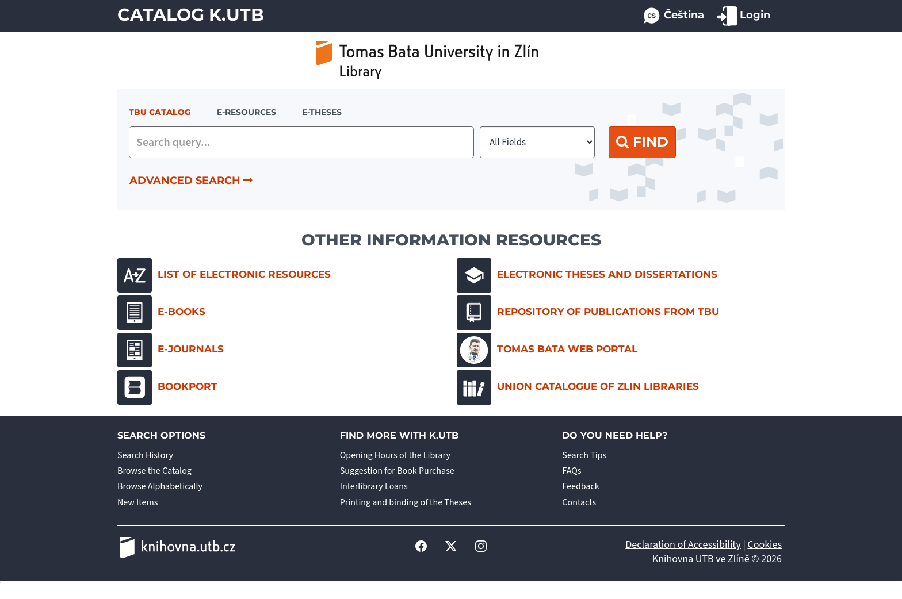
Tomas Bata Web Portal (547, 350)
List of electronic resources (224, 275)
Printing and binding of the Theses (405, 502)
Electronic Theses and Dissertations (587, 275)
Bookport (167, 387)
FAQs (571, 470)
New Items (137, 502)
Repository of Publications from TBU (588, 312)
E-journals (170, 350)
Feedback (580, 486)
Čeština (673, 16)
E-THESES (322, 112)
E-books (161, 312)
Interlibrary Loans (374, 486)
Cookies (764, 544)
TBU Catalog (160, 112)
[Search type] (537, 142)
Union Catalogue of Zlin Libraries (578, 387)
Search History (145, 455)
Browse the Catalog (154, 470)
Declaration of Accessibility (683, 544)
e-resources (246, 112)
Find (642, 141)
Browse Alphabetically (159, 486)
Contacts (579, 502)
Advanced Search (191, 180)
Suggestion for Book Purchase (397, 470)
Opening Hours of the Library (395, 455)
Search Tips (584, 455)
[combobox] (301, 142)
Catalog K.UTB (190, 14)
